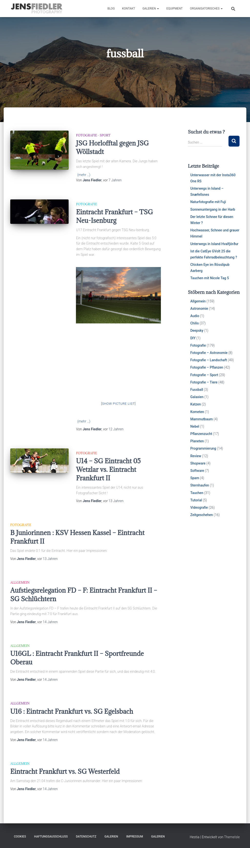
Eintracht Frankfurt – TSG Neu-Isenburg (114, 216)
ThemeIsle (232, 837)
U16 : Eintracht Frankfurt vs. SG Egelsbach (71, 711)
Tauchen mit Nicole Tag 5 (209, 278)
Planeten (197, 441)
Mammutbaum (201, 419)
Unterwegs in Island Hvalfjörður (214, 244)
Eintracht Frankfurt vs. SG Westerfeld (65, 771)
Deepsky (196, 330)
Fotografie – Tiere (203, 382)
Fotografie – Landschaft (208, 360)
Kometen (197, 412)
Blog (111, 8)
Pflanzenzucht (201, 434)
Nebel (194, 426)
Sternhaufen (199, 485)
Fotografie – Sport (204, 375)
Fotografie (86, 204)
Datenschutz (86, 836)
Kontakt (128, 8)
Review (195, 456)
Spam (194, 478)
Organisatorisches (206, 8)
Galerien (150, 8)
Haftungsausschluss (51, 836)
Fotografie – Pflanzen (206, 367)
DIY (192, 338)
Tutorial (196, 500)
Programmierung (203, 448)
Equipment (174, 8)
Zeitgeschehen (201, 515)
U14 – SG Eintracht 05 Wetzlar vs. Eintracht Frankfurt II (108, 469)
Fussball (196, 390)
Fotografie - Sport (93, 135)
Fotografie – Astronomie (209, 353)
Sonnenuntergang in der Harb (212, 209)
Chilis (194, 323)
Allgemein (20, 582)
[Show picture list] (118, 403)
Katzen (195, 404)
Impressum (134, 836)
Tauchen (196, 493)
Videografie (199, 507)
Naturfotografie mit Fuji (208, 202)
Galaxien (196, 397)
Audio (194, 316)
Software (197, 471)
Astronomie (199, 308)
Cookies (20, 836)
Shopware (197, 463)
